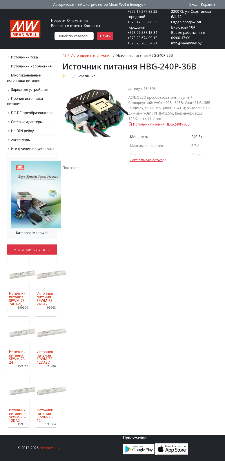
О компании (77, 20)
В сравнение (85, 76)
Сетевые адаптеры (25, 121)
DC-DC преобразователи (30, 112)
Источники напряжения (29, 66)
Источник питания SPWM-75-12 (45, 415)
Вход (193, 4)
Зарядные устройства (27, 89)
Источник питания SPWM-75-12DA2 (17, 415)
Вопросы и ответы (66, 25)
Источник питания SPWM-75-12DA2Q (45, 357)
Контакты (92, 25)
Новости (58, 20)
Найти (105, 36)
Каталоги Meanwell (32, 232)
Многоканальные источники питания (24, 78)
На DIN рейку (20, 130)
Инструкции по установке (30, 148)
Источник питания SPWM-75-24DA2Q (17, 299)
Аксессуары (19, 139)
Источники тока (22, 57)
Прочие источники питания (25, 101)
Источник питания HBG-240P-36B (159, 124)
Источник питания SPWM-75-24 (17, 357)
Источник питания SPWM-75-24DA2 (45, 299)
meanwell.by (50, 447)
